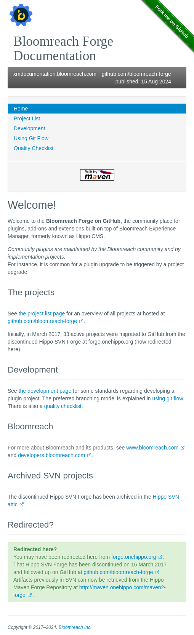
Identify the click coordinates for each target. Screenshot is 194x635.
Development (29, 128)
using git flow (167, 398)
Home (21, 109)
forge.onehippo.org (133, 557)
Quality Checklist (33, 148)
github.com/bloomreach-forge (136, 74)
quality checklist (63, 406)
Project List (27, 118)
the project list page (42, 313)
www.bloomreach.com (152, 448)
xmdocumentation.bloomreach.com (54, 74)
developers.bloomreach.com (51, 455)
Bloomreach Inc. (75, 627)
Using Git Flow (31, 138)
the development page (45, 391)
